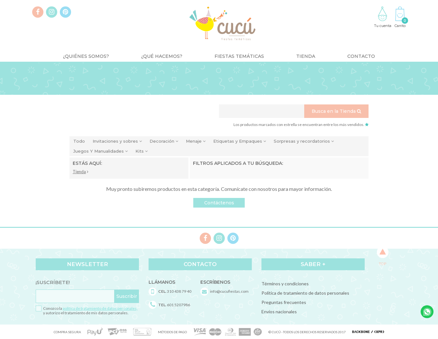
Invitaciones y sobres (117, 141)
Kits (141, 151)
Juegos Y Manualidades (100, 151)
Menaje (195, 141)
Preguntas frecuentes (283, 302)
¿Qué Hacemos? (161, 56)
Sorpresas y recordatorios (304, 141)
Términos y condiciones (285, 283)
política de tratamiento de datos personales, (100, 308)
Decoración (164, 141)
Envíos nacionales (279, 311)
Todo (79, 141)
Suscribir (126, 296)
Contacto (361, 56)
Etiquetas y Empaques (239, 141)
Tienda (305, 56)
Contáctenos (219, 203)
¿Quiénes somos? (86, 56)
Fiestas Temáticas (239, 56)
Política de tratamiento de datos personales (305, 293)
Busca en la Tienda (336, 111)
